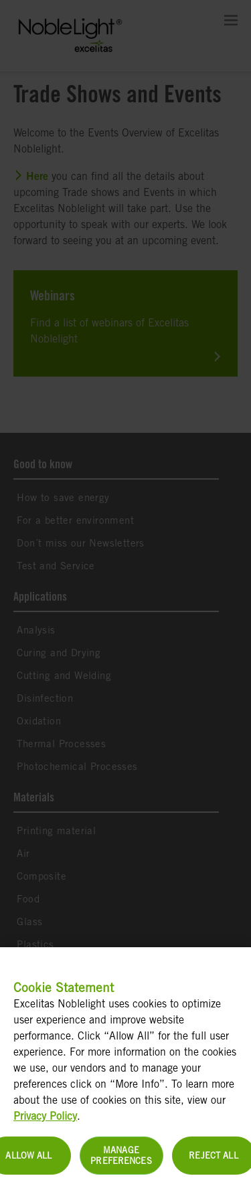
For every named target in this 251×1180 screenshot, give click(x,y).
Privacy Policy (45, 1122)
